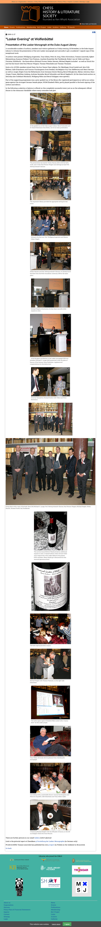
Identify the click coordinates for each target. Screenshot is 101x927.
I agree (67, 924)
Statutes (30, 2)
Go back (9, 848)
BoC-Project (41, 27)
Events (12, 27)
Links (49, 27)
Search (72, 27)
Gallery (37, 838)
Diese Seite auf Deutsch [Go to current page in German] (89, 24)
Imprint (70, 2)
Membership (31, 27)
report (52, 845)
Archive (55, 27)
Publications (20, 27)
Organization (23, 2)
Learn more (56, 924)
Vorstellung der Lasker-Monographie (50, 841)
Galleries (63, 27)
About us (14, 2)
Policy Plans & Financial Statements (45, 2)
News (6, 27)
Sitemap (82, 2)
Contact (75, 2)
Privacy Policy (62, 2)
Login (87, 2)
